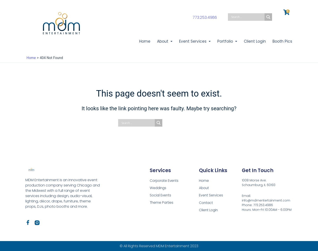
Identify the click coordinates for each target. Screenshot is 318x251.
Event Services (192, 41)
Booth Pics (282, 41)
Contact (206, 202)
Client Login (253, 41)
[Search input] (247, 17)
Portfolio (225, 41)
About (161, 41)
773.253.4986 (204, 17)
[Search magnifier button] (268, 17)
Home (141, 41)
